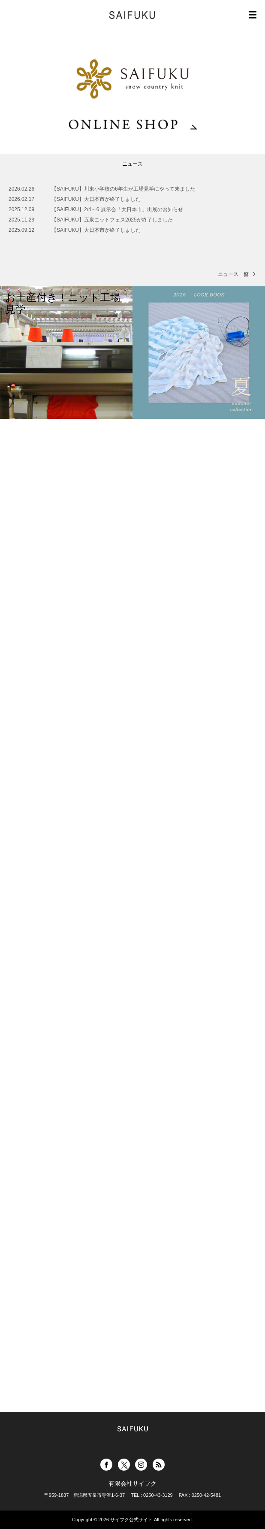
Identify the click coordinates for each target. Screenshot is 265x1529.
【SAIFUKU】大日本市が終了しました (96, 199)
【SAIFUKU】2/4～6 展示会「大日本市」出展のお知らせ (117, 209)
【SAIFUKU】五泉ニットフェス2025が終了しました (112, 220)
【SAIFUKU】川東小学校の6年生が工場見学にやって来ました (123, 189)
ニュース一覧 (233, 274)
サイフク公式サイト (131, 1519)
